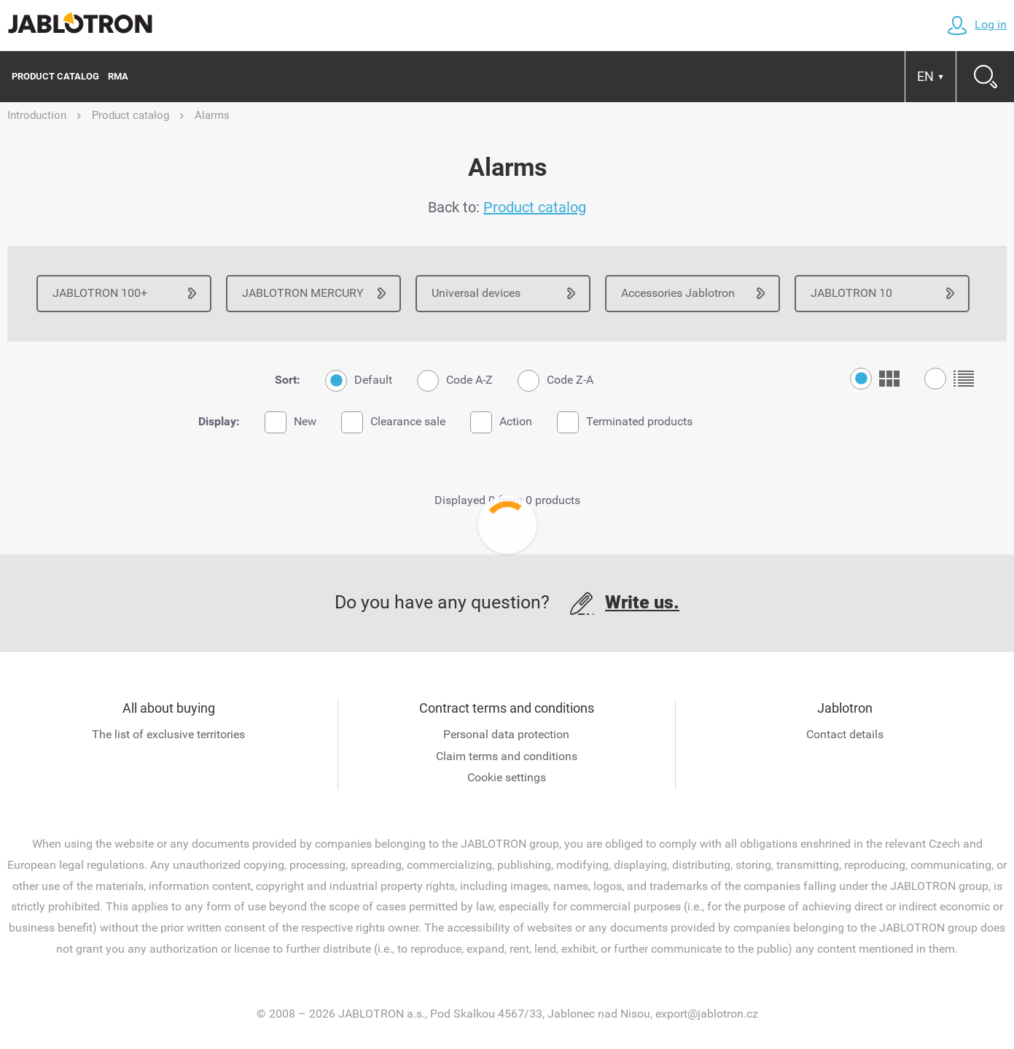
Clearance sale (393, 422)
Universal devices (476, 293)
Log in (977, 24)
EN (931, 76)
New (290, 422)
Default (358, 381)
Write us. (642, 602)
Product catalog (55, 76)
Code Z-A (555, 381)
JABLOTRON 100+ (99, 293)
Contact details (845, 734)
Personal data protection (506, 734)
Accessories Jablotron (678, 293)
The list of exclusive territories (168, 734)
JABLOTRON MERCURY (303, 293)
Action (501, 422)
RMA (118, 76)
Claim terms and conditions (506, 756)
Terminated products (625, 422)
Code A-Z (455, 381)
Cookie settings (506, 777)
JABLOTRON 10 (851, 293)
